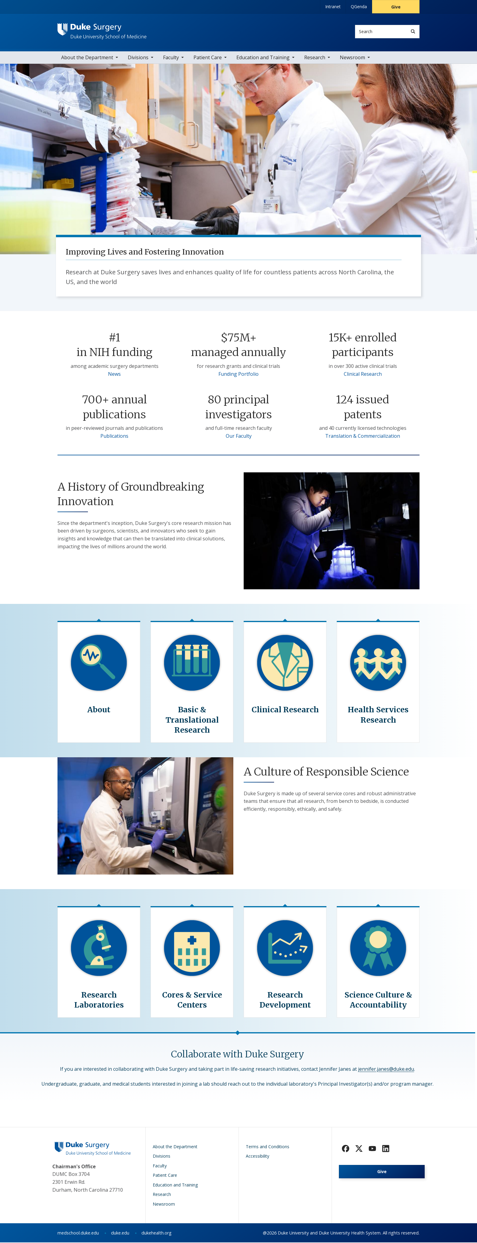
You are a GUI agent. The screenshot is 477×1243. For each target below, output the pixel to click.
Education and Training (263, 57)
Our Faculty (239, 436)
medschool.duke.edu (78, 1233)
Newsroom (352, 57)
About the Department (87, 57)
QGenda (359, 6)
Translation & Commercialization (362, 436)
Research (314, 57)
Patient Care (207, 57)
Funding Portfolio (238, 374)
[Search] (413, 31)
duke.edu (120, 1233)
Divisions (138, 57)
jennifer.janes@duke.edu (386, 1069)
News (114, 374)
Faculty (171, 57)
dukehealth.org (156, 1233)
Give (396, 7)
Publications (114, 436)
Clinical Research (363, 374)
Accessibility (257, 1156)
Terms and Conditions (267, 1147)
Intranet (333, 6)
